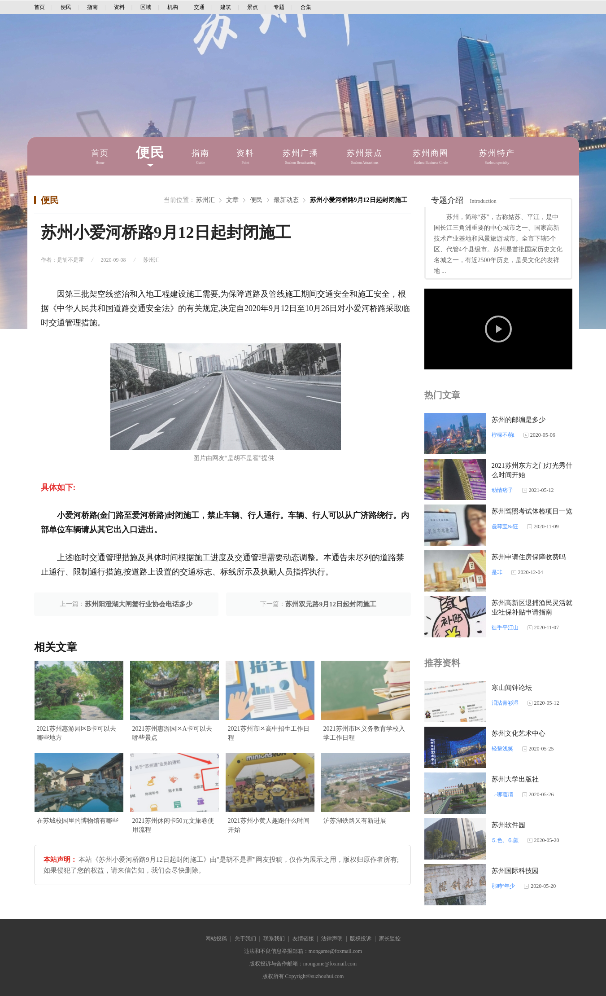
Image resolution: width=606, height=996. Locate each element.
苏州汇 (205, 200)
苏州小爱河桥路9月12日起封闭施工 (358, 200)
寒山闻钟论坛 (512, 687)
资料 (119, 7)
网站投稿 (216, 938)
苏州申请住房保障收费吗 (529, 557)
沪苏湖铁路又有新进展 (354, 820)
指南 (92, 7)
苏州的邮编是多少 (518, 419)
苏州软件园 (508, 825)
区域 (145, 7)
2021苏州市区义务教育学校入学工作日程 (364, 733)
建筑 (225, 7)
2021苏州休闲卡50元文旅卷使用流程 (173, 825)
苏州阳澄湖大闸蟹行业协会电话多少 (138, 604)
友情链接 (303, 938)
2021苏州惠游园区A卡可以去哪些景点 (172, 733)
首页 (39, 7)
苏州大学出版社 (515, 779)
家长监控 (390, 938)
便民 (66, 7)
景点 (252, 7)
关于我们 (245, 938)
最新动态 (286, 200)
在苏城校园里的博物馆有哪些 (77, 820)
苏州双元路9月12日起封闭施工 (330, 604)
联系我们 (274, 938)
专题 (279, 7)
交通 (199, 7)
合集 (306, 7)
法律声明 (332, 938)
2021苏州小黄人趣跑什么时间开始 (269, 825)
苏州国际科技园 (515, 870)
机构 (172, 7)
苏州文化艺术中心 (518, 733)
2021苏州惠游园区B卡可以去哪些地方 (76, 733)
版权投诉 (360, 938)
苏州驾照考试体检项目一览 (532, 511)
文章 (232, 200)
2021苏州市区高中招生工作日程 (269, 733)
